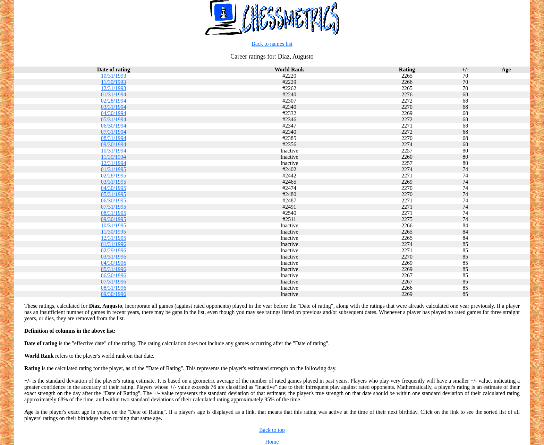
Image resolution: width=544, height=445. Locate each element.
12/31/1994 (113, 163)
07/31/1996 (113, 282)
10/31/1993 (113, 76)
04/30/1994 (113, 113)
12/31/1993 (113, 88)
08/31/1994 (113, 138)
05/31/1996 (113, 269)
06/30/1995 (113, 200)
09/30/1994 (113, 144)
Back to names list (272, 44)
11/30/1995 (113, 232)
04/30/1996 (113, 263)
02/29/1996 (113, 250)
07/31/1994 (113, 132)
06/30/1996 (113, 275)
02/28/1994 (113, 101)
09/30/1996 (113, 294)
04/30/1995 (113, 188)
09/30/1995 (113, 219)
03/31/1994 (113, 107)
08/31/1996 (113, 288)
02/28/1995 (113, 175)
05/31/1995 (113, 194)
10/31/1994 (113, 151)
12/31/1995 (113, 238)
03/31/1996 (113, 257)
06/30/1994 (113, 126)
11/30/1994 (113, 157)
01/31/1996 (113, 244)
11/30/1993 (113, 82)
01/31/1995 (113, 169)
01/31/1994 (113, 94)
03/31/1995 (113, 182)
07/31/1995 (113, 207)
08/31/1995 (113, 213)
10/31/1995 (113, 225)
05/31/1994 (113, 119)
